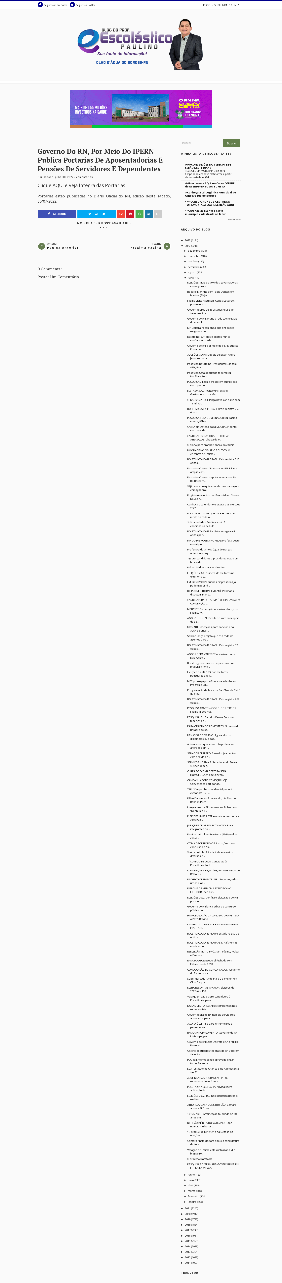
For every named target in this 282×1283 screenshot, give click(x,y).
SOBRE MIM (220, 5)
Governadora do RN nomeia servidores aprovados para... (211, 1016)
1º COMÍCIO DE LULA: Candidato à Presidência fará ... (207, 863)
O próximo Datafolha (200, 1159)
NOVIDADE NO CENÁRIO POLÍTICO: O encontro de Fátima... (208, 452)
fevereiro (194, 1196)
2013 (188, 1252)
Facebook (57, 214)
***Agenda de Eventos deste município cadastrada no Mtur (205, 212)
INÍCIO (206, 5)
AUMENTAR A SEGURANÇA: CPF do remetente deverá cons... (207, 1079)
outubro (193, 261)
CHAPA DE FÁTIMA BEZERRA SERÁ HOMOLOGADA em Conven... (206, 773)
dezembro (194, 250)
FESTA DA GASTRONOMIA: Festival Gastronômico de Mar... (207, 392)
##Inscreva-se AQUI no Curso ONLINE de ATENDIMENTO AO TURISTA (209, 184)
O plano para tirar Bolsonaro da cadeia (210, 445)
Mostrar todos (234, 219)
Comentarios (84, 177)
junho (191, 1174)
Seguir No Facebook (52, 4)
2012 (188, 1257)
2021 (188, 1208)
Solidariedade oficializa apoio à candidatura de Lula (206, 524)
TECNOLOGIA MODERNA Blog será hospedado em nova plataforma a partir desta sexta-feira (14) (208, 174)
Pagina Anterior (63, 247)
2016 (188, 1235)
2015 (188, 1241)
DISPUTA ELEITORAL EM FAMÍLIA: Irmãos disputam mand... (210, 592)
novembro (194, 256)
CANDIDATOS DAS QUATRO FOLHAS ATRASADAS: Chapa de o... (208, 437)
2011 (188, 1262)
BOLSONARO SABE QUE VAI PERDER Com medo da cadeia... (211, 515)
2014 (188, 1246)
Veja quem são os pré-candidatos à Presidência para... (208, 998)
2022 (188, 246)
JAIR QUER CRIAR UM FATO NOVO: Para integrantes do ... (210, 827)
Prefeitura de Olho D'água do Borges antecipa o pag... (209, 551)
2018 (188, 1224)
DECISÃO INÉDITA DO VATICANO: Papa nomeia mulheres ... (209, 1124)
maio (191, 1180)
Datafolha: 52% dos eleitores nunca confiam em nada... (208, 338)
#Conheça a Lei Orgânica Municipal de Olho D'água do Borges (210, 194)
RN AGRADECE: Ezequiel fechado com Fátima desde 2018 (209, 962)
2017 (188, 1230)
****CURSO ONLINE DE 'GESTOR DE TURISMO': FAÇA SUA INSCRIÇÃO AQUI (209, 203)
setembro (194, 267)
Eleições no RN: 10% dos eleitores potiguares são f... (207, 673)
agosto (192, 272)
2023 (188, 240)
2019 (188, 1219)
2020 (188, 1214)
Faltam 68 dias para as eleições (206, 567)
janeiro (192, 1202)
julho (191, 278)
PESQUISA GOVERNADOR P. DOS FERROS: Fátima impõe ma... (212, 709)
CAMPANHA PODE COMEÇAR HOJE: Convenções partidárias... (207, 782)
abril (191, 1185)
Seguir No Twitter (82, 4)
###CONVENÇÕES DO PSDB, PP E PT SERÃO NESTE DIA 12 (208, 166)
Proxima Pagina (146, 247)
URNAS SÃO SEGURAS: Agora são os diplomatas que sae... (209, 737)
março (192, 1191)
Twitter (96, 214)
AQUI (58, 185)
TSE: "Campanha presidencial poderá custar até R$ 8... (209, 791)
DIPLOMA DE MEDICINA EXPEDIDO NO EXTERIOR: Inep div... (209, 890)
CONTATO (237, 5)
